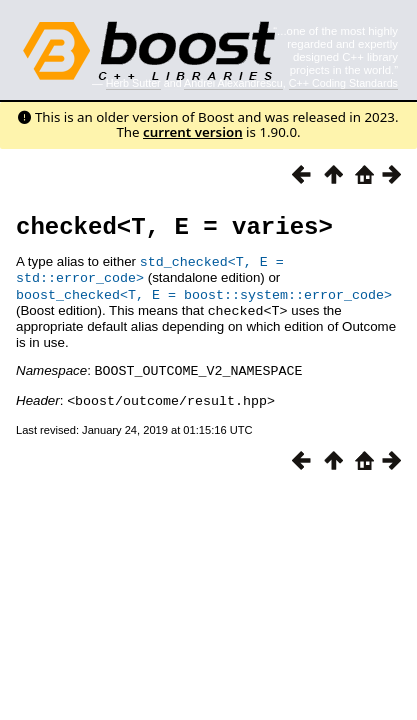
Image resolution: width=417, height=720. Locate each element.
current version (193, 132)
